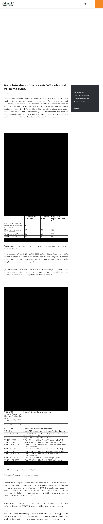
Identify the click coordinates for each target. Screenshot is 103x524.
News (76, 105)
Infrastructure (79, 92)
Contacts (77, 108)
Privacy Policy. (55, 519)
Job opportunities (80, 101)
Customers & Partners (81, 95)
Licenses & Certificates (81, 98)
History (76, 89)
